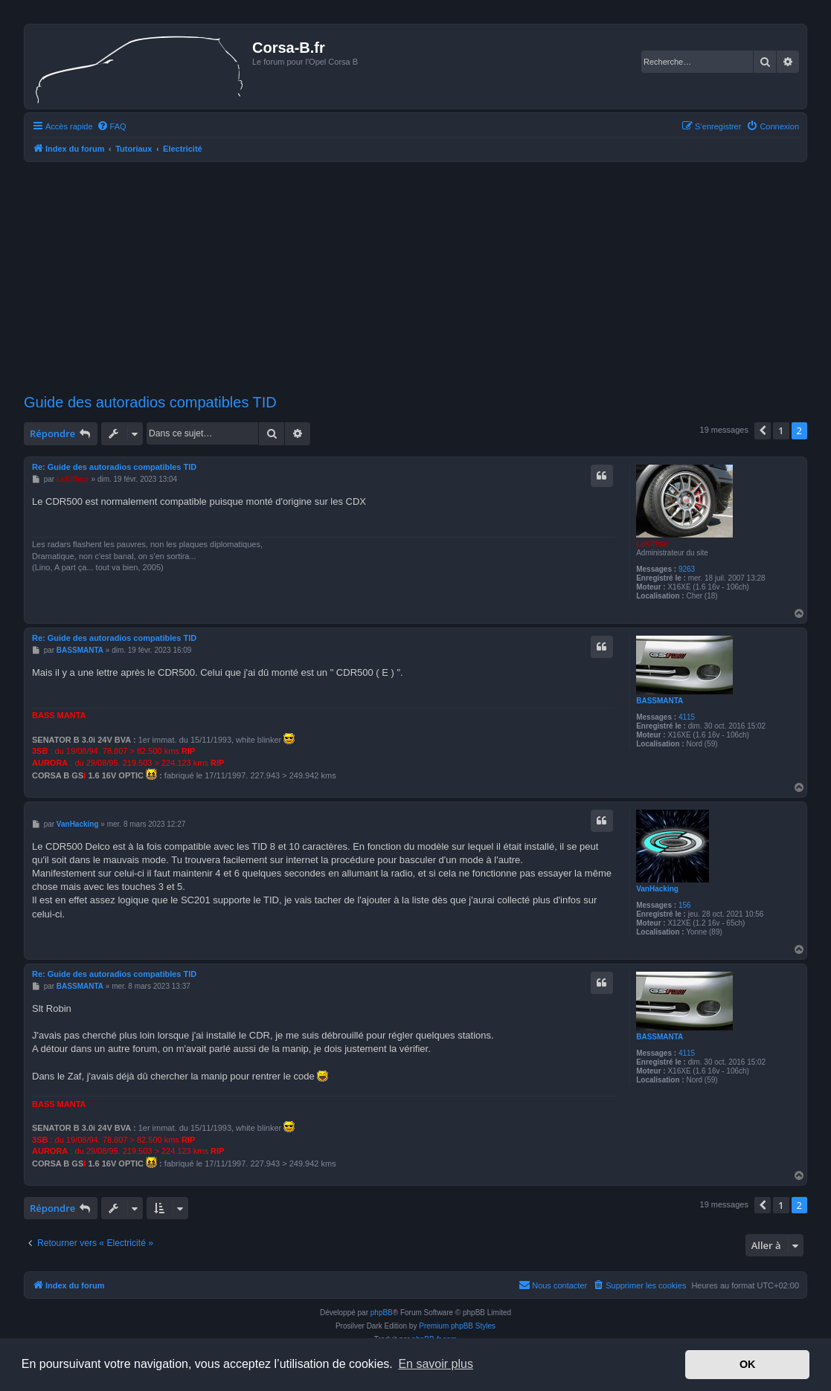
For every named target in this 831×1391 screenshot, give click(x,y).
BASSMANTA (659, 701)
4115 (686, 717)
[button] (762, 430)
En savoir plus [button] (435, 1364)
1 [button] (780, 430)
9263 (686, 569)
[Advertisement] (415, 278)
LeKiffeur (652, 544)
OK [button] (747, 1364)
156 (684, 905)
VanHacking (657, 889)
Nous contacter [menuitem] (553, 1284)
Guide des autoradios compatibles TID (150, 402)
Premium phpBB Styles (457, 1326)
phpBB (381, 1312)
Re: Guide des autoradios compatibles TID (114, 466)
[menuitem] (111, 126)
